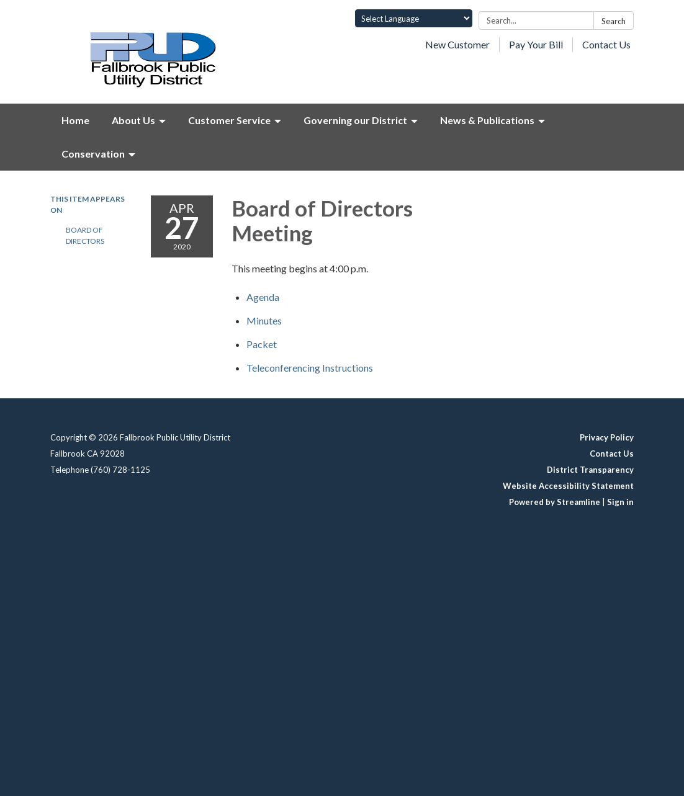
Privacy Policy (607, 437)
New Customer (457, 44)
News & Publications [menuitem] (487, 120)
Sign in (620, 502)
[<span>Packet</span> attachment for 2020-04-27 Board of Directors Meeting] (261, 344)
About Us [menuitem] (133, 120)
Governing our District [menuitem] (355, 120)
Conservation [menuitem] (93, 153)
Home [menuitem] (75, 120)
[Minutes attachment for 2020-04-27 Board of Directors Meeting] (264, 320)
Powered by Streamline (554, 502)
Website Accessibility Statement (568, 486)
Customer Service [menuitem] (229, 120)
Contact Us (606, 44)
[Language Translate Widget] (413, 18)
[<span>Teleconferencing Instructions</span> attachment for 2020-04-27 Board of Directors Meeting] (309, 367)
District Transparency (590, 470)
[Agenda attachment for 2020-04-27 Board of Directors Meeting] (262, 297)
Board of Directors (85, 235)
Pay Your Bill (536, 44)
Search (613, 21)
